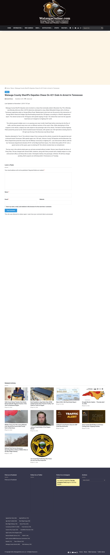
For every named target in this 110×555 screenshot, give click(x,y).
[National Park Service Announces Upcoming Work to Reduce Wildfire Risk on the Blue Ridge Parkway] (16, 440)
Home (9, 28)
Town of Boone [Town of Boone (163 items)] (19, 541)
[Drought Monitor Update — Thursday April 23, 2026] (93, 393)
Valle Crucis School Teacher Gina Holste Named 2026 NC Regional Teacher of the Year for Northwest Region (16, 403)
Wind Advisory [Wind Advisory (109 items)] (27, 544)
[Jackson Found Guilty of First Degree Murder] (42, 418)
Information (17, 28)
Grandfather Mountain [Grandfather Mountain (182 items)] (27, 529)
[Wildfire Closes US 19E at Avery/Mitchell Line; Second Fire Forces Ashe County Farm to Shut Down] (16, 416)
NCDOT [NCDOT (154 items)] (25, 535)
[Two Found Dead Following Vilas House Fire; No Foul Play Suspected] (42, 445)
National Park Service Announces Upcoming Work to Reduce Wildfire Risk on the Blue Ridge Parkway (16, 449)
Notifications (46, 28)
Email (7, 199)
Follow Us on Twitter (36, 475)
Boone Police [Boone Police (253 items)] (24, 524)
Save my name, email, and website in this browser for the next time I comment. (29, 206)
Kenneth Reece (9, 99)
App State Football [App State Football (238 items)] (11, 521)
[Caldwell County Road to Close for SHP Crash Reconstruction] (67, 416)
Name (7, 192)
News (37, 28)
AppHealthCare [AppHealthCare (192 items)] (24, 518)
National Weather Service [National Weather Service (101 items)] (13, 535)
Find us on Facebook (11, 480)
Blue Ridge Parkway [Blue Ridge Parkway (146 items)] (11, 524)
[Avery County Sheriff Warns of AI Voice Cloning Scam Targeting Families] (93, 416)
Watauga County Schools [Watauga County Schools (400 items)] (13, 544)
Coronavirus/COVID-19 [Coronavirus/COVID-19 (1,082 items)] (12, 526)
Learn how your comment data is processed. (40, 214)
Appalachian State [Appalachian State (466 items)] (11, 518)
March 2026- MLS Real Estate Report (66, 402)
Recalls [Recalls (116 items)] (9, 541)
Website (42, 199)
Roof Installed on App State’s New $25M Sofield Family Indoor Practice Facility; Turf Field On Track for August (42, 403)
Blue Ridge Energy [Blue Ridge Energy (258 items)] (24, 521)
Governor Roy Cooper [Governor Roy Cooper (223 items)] (12, 529)
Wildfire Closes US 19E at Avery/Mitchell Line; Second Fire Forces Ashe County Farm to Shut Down (16, 426)
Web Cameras (29, 28)
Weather (64, 28)
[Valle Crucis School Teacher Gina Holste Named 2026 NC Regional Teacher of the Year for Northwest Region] (16, 393)
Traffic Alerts (101, 552)
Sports (56, 28)
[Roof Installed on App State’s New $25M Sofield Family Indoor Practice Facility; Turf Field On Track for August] (42, 393)
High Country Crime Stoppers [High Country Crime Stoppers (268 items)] (14, 532)
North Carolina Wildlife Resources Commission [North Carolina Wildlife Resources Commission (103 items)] (18, 538)
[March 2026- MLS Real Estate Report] (67, 393)
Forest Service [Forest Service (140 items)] (26, 526)
